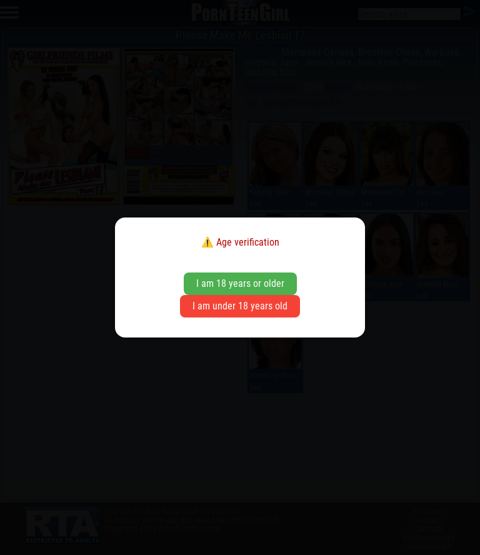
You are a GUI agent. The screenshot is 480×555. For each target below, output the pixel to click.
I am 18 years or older (240, 283)
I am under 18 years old (240, 306)
